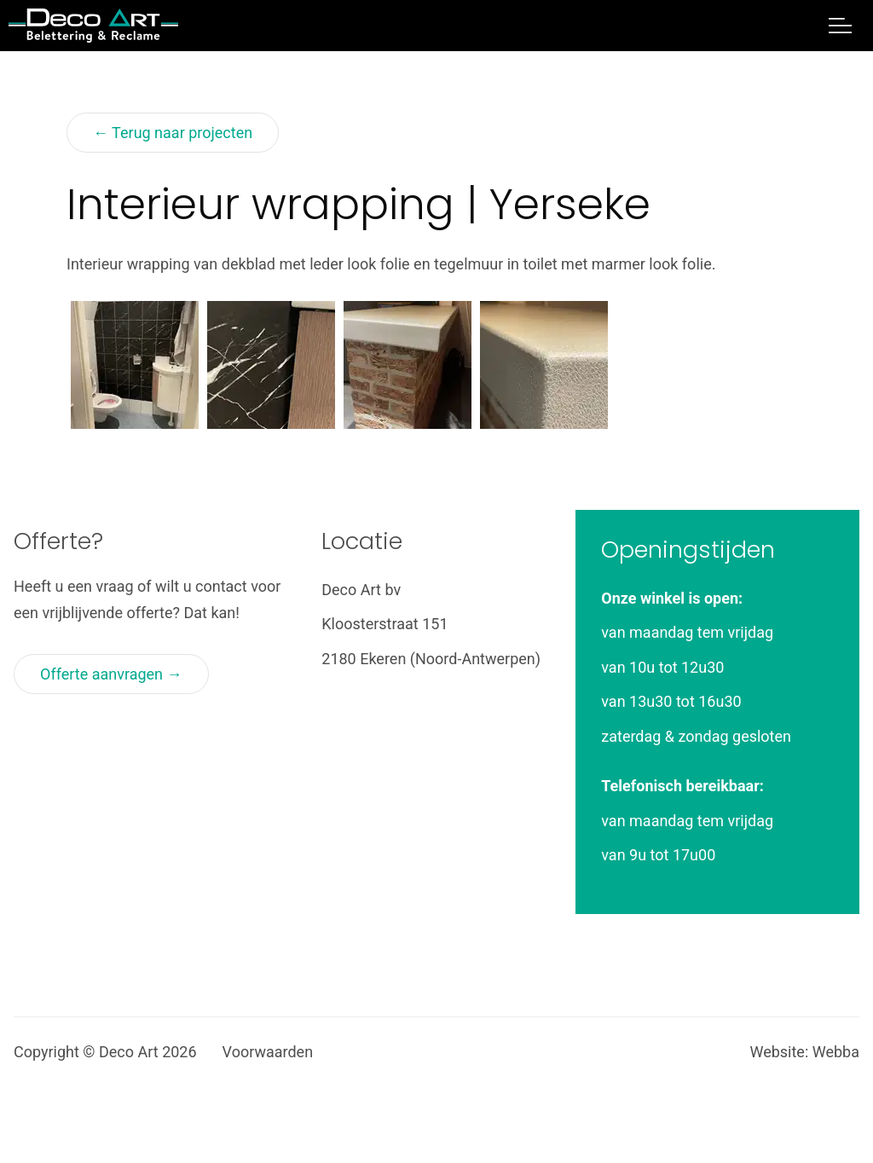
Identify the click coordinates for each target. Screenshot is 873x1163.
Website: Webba (804, 1052)
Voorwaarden (268, 1052)
